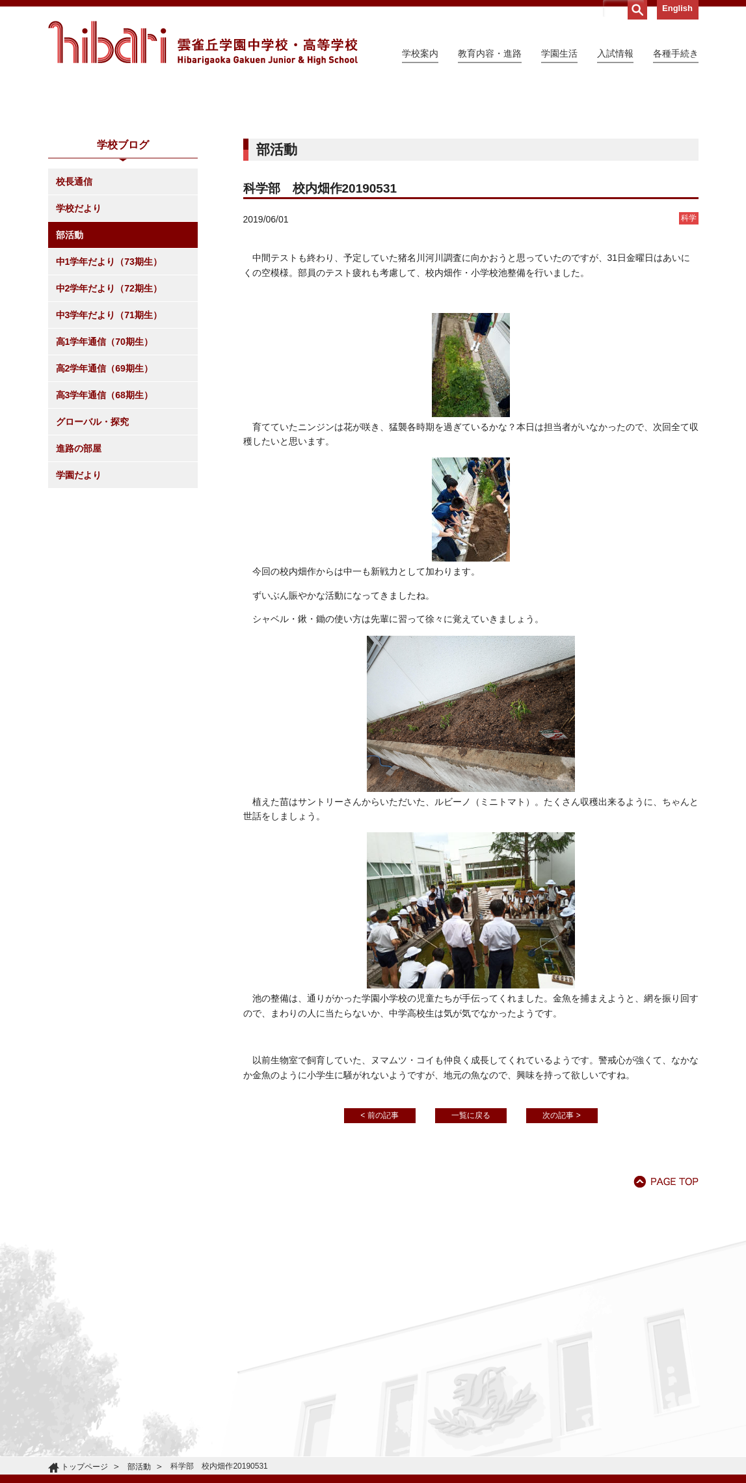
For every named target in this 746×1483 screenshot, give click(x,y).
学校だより (78, 326)
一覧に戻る (470, 1233)
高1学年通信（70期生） (104, 460)
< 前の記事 (379, 1233)
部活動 (69, 353)
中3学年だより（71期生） (109, 433)
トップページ (84, 1466)
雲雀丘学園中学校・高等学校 (203, 43)
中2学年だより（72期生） (109, 406)
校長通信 (74, 300)
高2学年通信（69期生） (104, 487)
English (677, 8)
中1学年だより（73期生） (109, 380)
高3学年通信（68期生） (104, 513)
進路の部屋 (78, 567)
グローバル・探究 (92, 540)
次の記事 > (561, 1233)
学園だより (78, 593)
